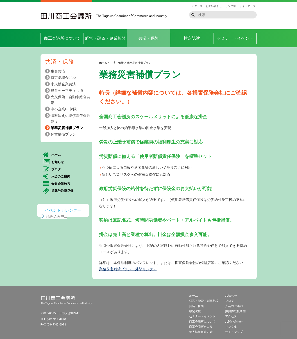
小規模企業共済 (62, 84)
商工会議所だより (201, 326)
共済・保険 (148, 38)
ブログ (52, 169)
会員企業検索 (56, 184)
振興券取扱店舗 (58, 191)
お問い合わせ (214, 6)
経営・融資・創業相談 (105, 38)
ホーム (52, 155)
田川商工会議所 (66, 15)
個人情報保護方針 (201, 332)
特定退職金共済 (62, 77)
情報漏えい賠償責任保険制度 (69, 118)
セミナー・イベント (235, 38)
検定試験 (192, 38)
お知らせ (53, 162)
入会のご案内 (56, 176)
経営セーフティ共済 (65, 90)
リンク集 (230, 6)
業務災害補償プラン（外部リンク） (128, 269)
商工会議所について (62, 38)
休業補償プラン (62, 134)
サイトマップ (247, 6)
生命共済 (56, 71)
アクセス (197, 6)
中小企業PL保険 (62, 109)
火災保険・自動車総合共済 (69, 99)
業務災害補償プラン (65, 127)
